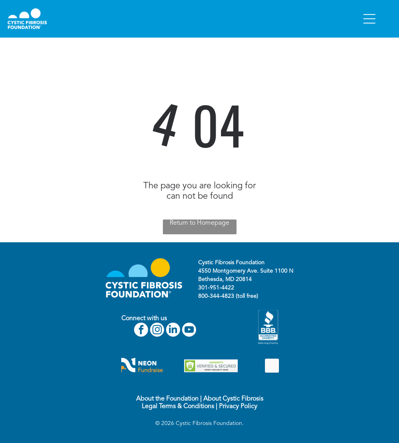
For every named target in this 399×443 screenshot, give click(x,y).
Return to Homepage (199, 223)
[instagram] (157, 331)
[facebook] (141, 331)
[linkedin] (173, 331)
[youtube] (189, 331)
